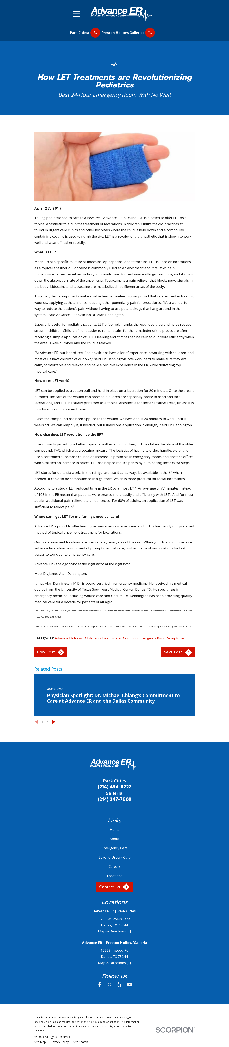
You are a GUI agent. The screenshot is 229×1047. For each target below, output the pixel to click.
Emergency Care (115, 848)
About (114, 838)
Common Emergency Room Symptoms (153, 638)
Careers (115, 866)
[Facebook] (99, 984)
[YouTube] (129, 984)
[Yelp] (119, 984)
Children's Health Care (103, 638)
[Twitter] (109, 984)
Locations (114, 875)
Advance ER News (69, 638)
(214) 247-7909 (114, 799)
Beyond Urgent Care (114, 857)
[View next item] (54, 722)
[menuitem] (40, 1042)
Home (114, 829)
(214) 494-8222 (114, 787)
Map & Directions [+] (114, 931)
